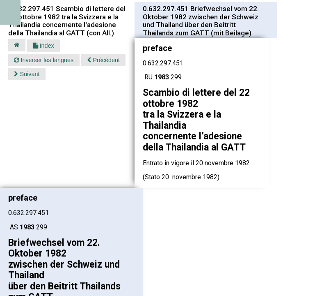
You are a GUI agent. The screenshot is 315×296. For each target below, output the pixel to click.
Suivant (26, 74)
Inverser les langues (43, 60)
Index (43, 45)
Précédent (103, 60)
